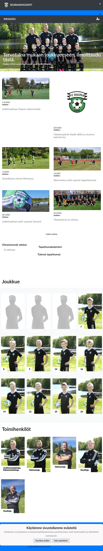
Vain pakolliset (61, 540)
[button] (7, 47)
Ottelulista (9, 260)
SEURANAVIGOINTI (53, 4)
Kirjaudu (51, 19)
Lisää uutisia (51, 234)
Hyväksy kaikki (42, 540)
